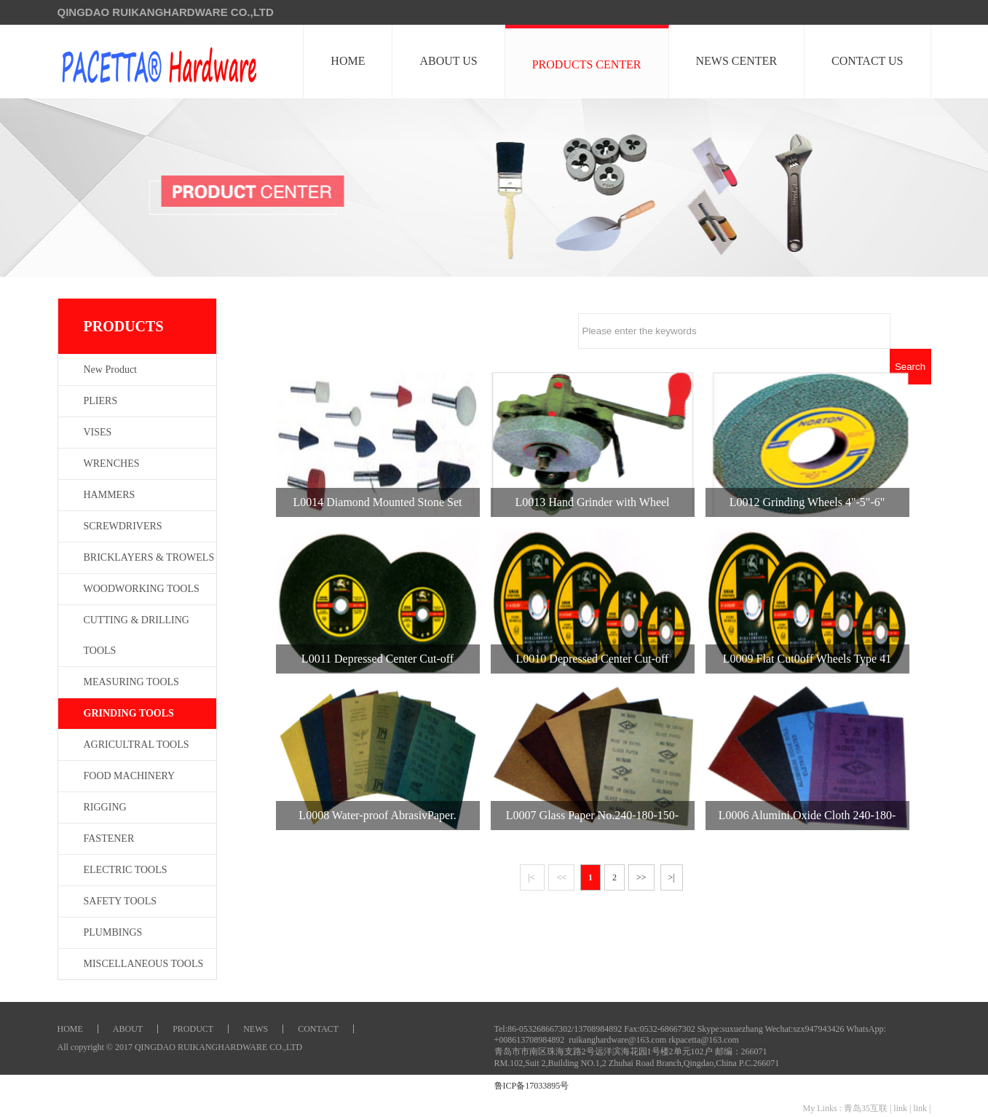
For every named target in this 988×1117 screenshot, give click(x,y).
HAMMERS (109, 494)
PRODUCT (193, 1029)
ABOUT (128, 1029)
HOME (348, 61)
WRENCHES (112, 463)
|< (532, 877)
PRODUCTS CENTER (586, 64)
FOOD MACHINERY (129, 775)
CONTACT (318, 1029)
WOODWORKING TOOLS (141, 588)
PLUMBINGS (113, 932)
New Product (111, 369)
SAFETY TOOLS (120, 901)
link (900, 1108)
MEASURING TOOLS (131, 681)
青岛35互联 (866, 1108)
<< (561, 877)
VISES (98, 432)
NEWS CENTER (737, 61)
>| (671, 877)
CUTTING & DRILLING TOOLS (136, 635)
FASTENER (109, 838)
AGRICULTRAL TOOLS (136, 744)
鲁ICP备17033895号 (531, 1086)
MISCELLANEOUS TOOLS (144, 963)
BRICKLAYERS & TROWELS (149, 557)
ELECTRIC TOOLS (125, 869)
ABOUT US (449, 61)
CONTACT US (867, 61)
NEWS (255, 1029)
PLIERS (101, 400)
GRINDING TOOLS (129, 713)
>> (641, 877)
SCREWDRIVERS (123, 526)
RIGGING (105, 807)
